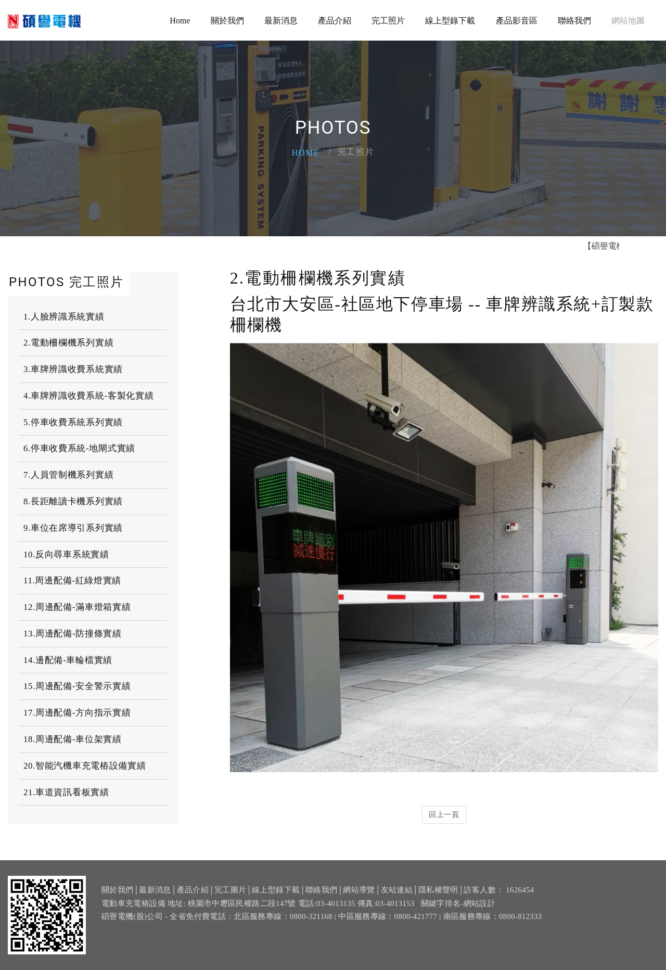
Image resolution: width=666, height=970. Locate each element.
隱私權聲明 (438, 906)
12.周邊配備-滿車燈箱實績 (77, 607)
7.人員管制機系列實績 (68, 475)
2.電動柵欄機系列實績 (68, 343)
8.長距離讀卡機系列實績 (73, 501)
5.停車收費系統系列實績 (73, 422)
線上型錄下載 (450, 20)
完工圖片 (230, 906)
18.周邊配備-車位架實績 (72, 739)
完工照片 (388, 20)
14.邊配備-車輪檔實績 (67, 660)
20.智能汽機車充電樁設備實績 (84, 766)
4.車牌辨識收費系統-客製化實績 (88, 396)
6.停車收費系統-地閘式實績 (79, 448)
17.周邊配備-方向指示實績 (77, 713)
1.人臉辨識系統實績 (64, 317)
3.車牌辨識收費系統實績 (73, 369)
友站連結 (397, 906)
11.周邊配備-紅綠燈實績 (72, 580)
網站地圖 (628, 20)
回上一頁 (444, 815)
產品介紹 (334, 20)
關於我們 (227, 20)
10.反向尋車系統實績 (66, 554)
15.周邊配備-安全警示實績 (77, 686)
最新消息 (281, 20)
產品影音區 (516, 20)
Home (180, 20)
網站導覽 (359, 906)
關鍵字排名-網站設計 (458, 919)
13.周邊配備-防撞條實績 (72, 634)
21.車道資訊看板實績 (66, 792)
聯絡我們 (574, 20)
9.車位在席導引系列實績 (73, 528)
